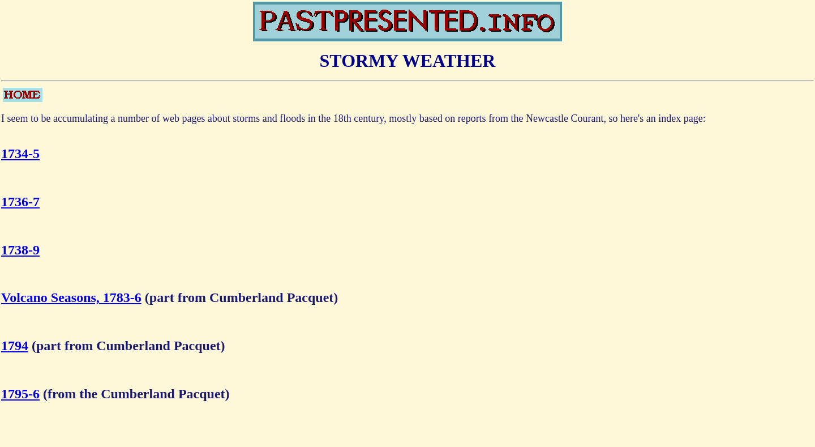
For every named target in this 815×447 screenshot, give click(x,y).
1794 (14, 345)
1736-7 (20, 201)
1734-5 (20, 153)
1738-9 (20, 249)
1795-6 (20, 393)
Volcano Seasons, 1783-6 (71, 297)
